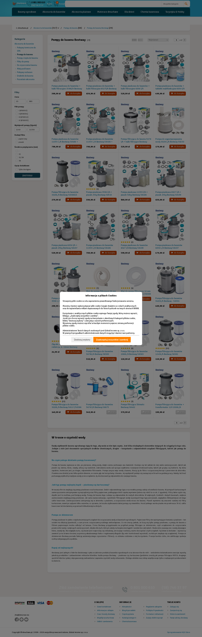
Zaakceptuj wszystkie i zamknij (112, 339)
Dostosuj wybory (82, 339)
